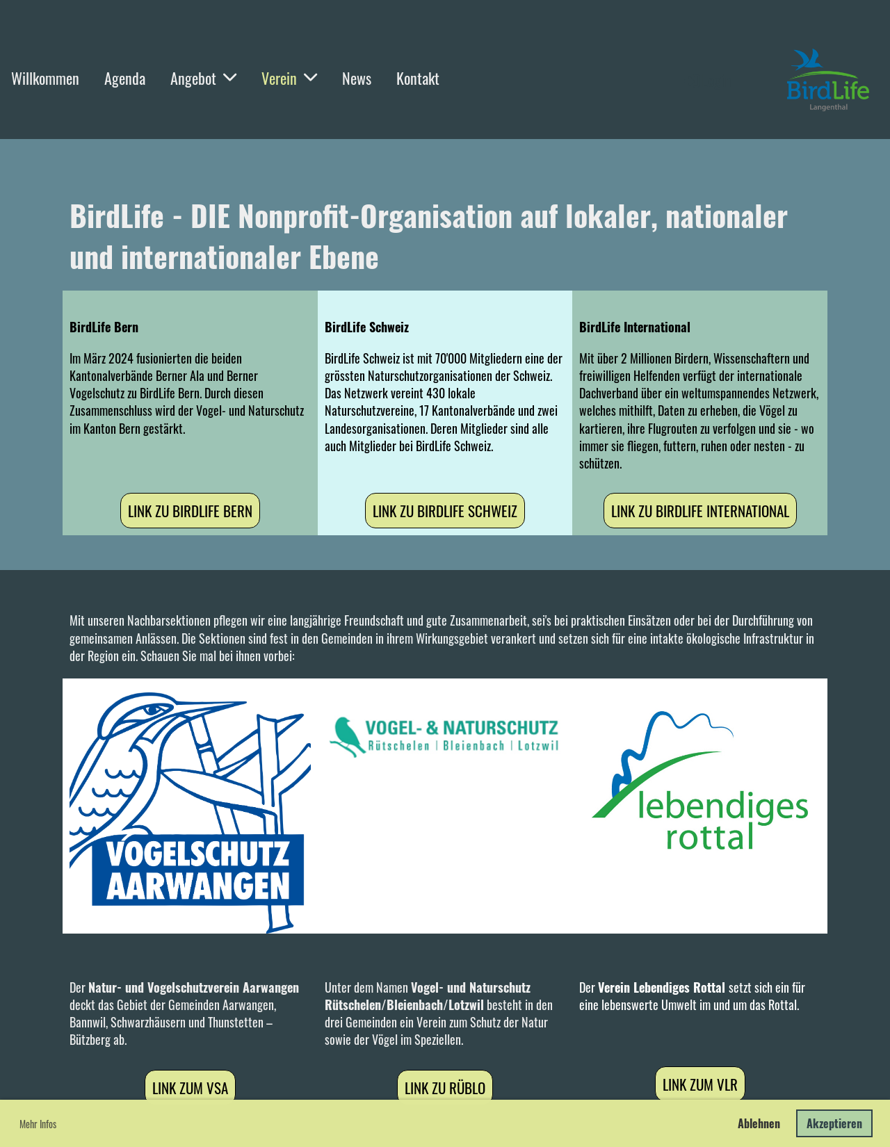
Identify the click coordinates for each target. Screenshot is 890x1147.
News (356, 78)
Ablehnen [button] (759, 1123)
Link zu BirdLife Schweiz (445, 510)
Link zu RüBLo (445, 1087)
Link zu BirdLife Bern (190, 510)
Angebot (203, 78)
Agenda (124, 78)
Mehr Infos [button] (37, 1123)
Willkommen (45, 78)
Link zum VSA (190, 1087)
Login (706, 80)
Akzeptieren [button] (834, 1123)
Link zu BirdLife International (700, 510)
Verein (289, 78)
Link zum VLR (700, 1084)
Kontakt (417, 78)
